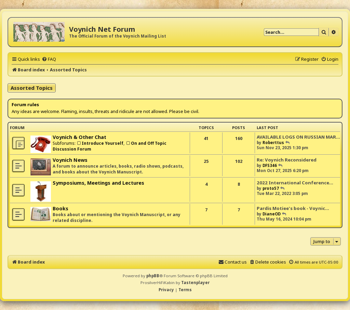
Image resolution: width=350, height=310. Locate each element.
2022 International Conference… (295, 183)
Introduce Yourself (100, 143)
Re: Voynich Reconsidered (287, 160)
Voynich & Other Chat (79, 137)
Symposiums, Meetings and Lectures (98, 183)
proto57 (270, 188)
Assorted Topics (32, 87)
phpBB (152, 275)
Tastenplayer (195, 282)
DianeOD (271, 213)
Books (60, 208)
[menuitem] (49, 59)
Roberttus (273, 142)
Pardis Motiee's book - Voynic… (293, 208)
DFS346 (269, 165)
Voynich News (70, 160)
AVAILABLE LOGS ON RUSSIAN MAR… (298, 137)
